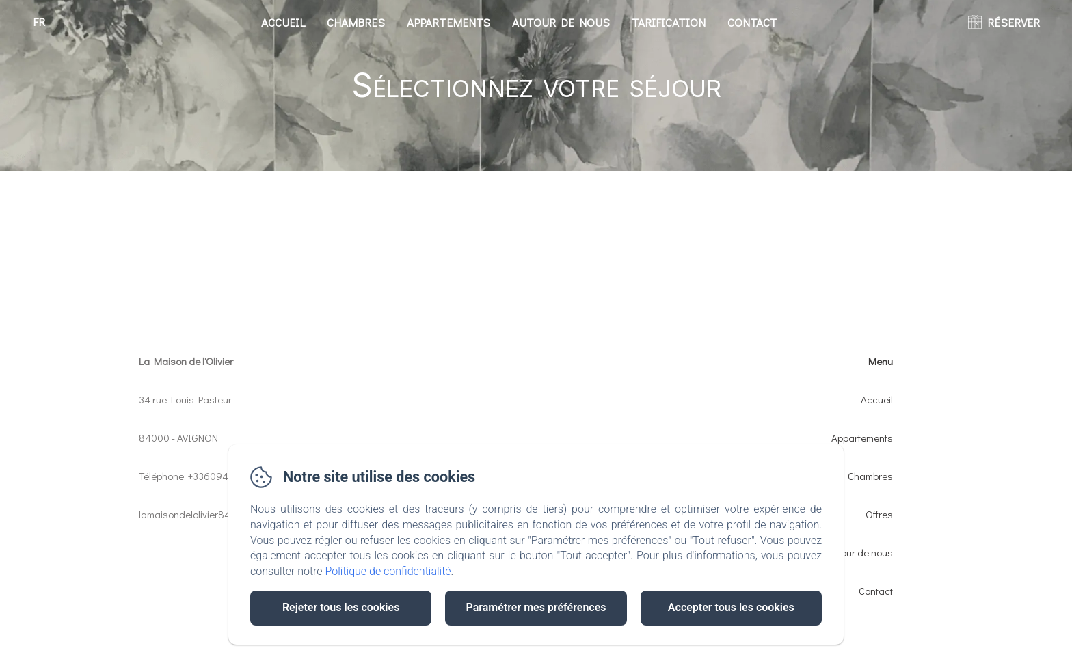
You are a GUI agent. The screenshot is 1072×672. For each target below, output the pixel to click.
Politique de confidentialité (388, 571)
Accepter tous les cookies (731, 607)
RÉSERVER (1013, 22)
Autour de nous (561, 22)
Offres (879, 514)
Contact (752, 22)
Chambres (356, 22)
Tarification (669, 22)
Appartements (448, 22)
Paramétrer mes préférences (536, 607)
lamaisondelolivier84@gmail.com (210, 514)
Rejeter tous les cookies (340, 607)
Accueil (283, 22)
